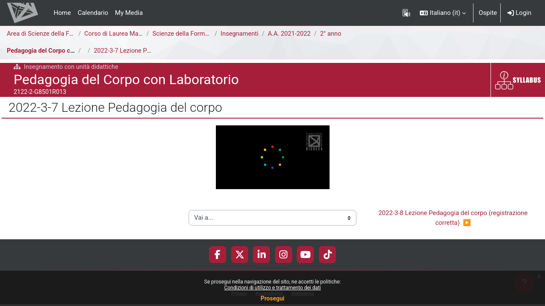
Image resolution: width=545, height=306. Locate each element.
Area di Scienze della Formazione (54, 33)
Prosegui (272, 298)
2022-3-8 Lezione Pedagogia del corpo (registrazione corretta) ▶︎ (454, 218)
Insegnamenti (240, 33)
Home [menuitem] (62, 13)
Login (519, 13)
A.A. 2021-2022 (291, 33)
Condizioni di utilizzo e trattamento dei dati (272, 288)
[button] (442, 13)
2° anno (333, 33)
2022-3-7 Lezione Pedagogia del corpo (148, 50)
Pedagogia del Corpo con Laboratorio (60, 50)
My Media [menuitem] (129, 13)
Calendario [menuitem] (92, 13)
